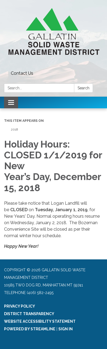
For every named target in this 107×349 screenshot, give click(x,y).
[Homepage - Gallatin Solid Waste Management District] (53, 34)
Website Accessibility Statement (40, 321)
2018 (14, 129)
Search (83, 88)
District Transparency (29, 314)
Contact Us (22, 73)
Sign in (65, 329)
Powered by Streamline (29, 329)
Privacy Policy (19, 306)
